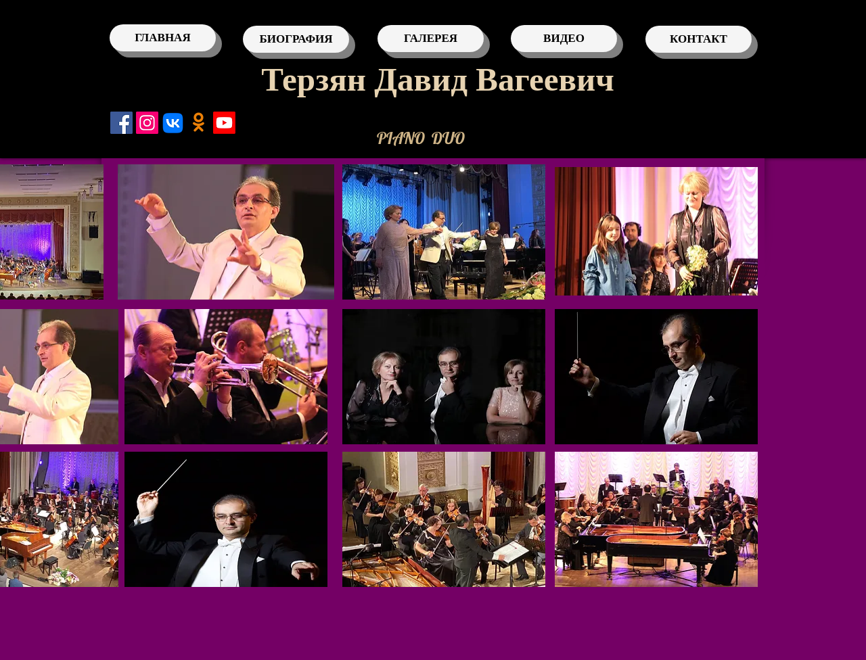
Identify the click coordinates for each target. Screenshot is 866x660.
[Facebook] (121, 123)
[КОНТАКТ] (698, 39)
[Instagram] (147, 123)
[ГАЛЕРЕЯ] (431, 38)
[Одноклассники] (198, 123)
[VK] (173, 123)
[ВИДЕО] (564, 38)
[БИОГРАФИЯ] (296, 39)
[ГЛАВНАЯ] (163, 37)
